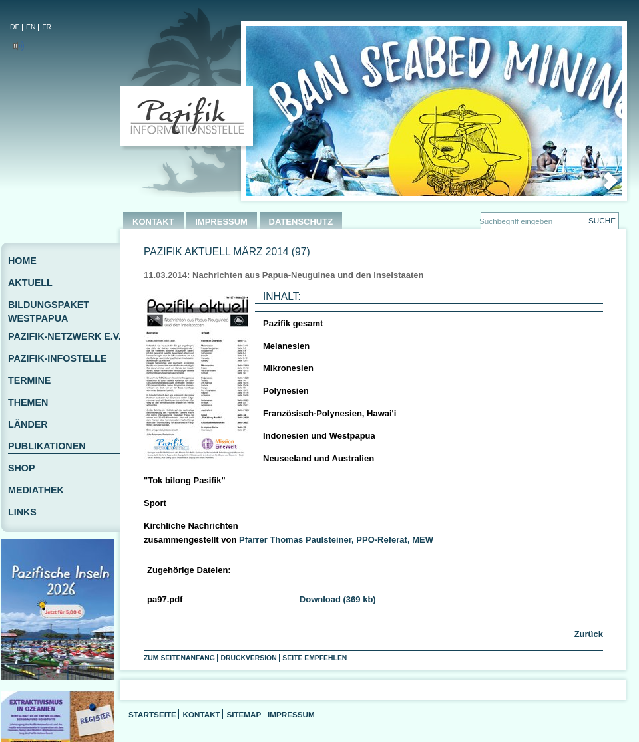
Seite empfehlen (314, 658)
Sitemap (243, 714)
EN (30, 27)
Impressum (291, 714)
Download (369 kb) (338, 599)
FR (46, 27)
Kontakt (201, 714)
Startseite (152, 714)
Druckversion (248, 658)
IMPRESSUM (221, 222)
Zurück (587, 634)
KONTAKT (153, 222)
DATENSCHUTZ (301, 222)
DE (14, 27)
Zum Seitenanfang (179, 658)
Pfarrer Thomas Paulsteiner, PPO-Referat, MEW (336, 540)
